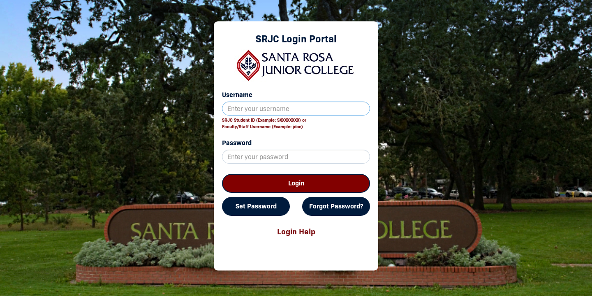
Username (237, 95)
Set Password (256, 206)
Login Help (296, 231)
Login (296, 183)
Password (237, 143)
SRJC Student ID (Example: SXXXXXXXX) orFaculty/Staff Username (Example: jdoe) (264, 123)
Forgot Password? (336, 206)
